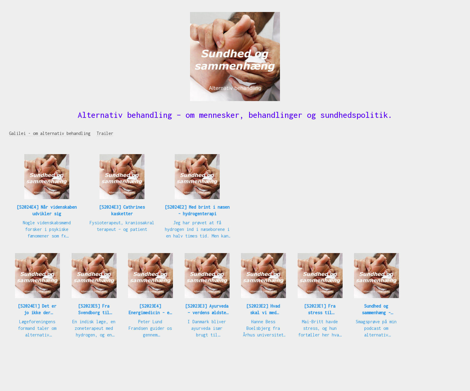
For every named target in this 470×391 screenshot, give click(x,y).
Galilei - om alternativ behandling (50, 133)
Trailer (105, 133)
